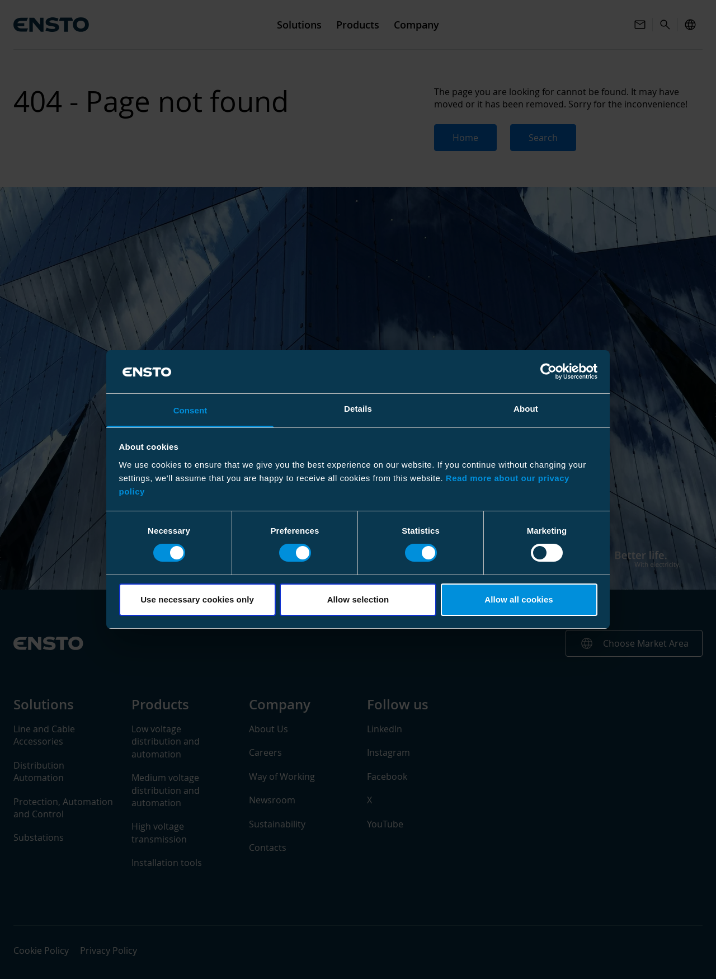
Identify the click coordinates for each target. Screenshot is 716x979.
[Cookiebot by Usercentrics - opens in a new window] (548, 371)
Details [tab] (358, 408)
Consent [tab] (190, 410)
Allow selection (358, 599)
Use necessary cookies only (197, 599)
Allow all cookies (518, 599)
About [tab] (526, 408)
